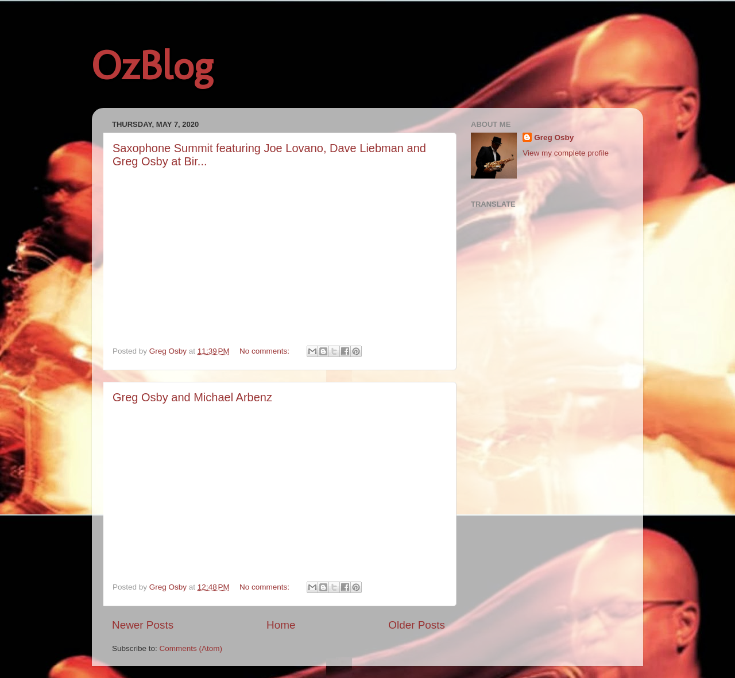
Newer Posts (142, 625)
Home (280, 625)
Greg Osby (554, 137)
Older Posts (416, 625)
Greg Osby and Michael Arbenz (192, 397)
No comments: (265, 351)
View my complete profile (566, 153)
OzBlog (152, 65)
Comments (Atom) (191, 648)
